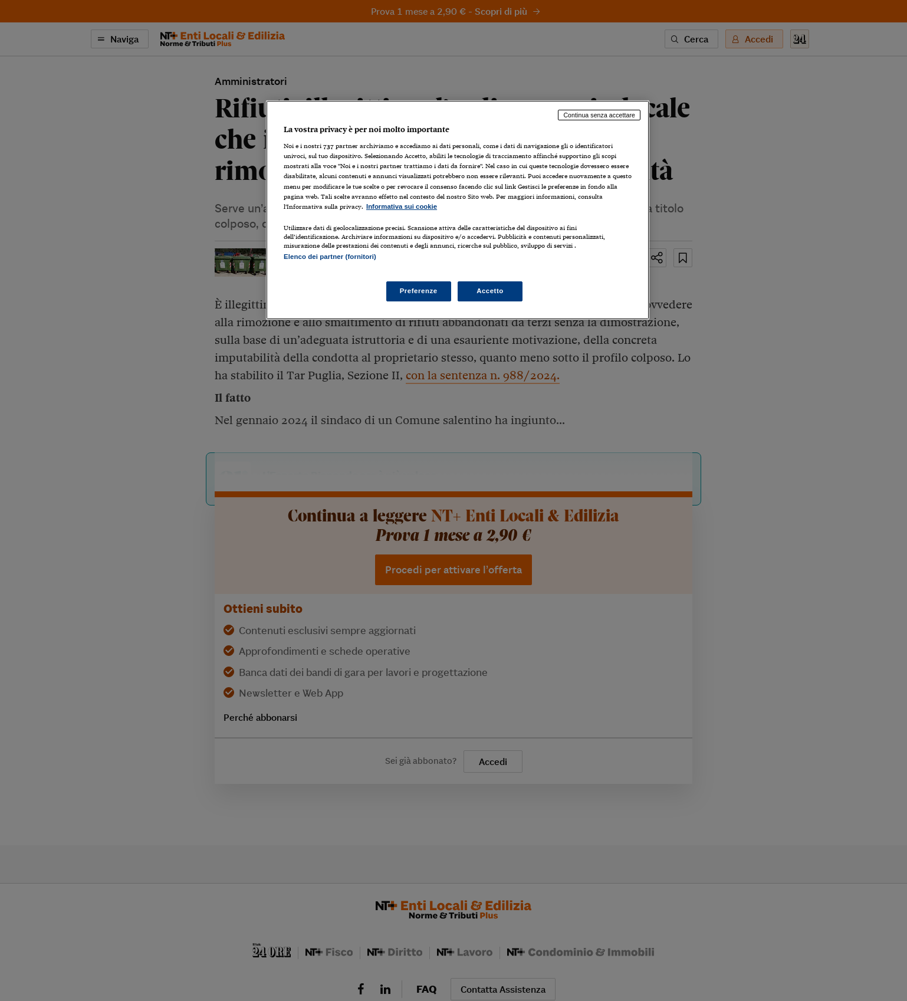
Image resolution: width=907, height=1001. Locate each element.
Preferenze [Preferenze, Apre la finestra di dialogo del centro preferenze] (419, 290)
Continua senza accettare (599, 115)
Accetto (490, 290)
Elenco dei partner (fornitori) (330, 256)
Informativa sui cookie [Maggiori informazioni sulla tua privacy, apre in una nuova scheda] (401, 206)
